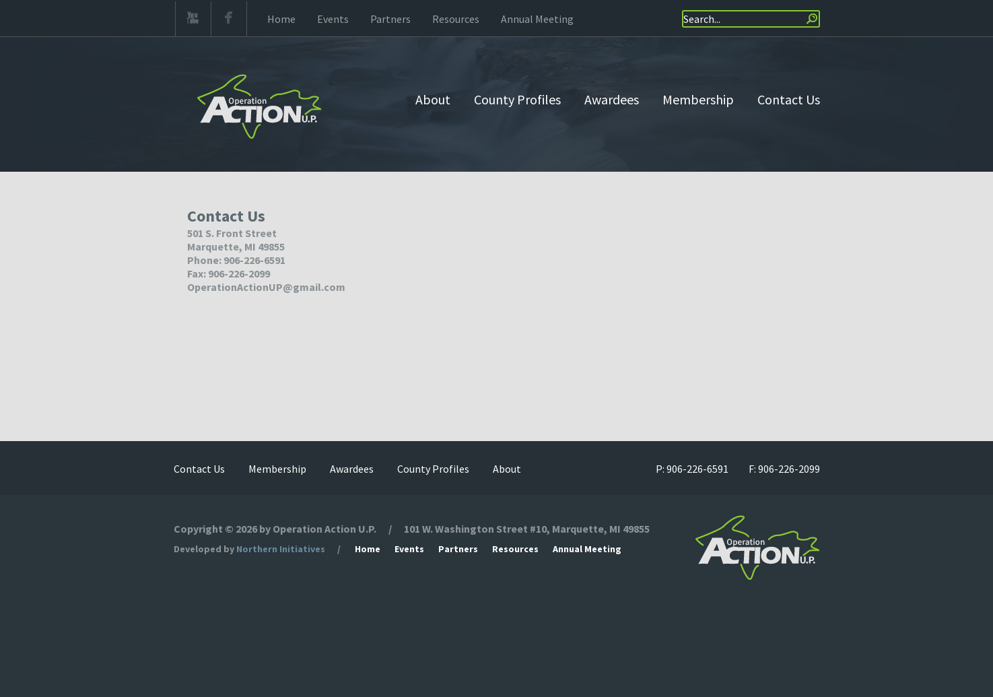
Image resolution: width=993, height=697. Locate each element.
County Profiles (517, 99)
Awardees (611, 99)
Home (281, 19)
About (432, 99)
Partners (390, 19)
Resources (455, 19)
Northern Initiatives (280, 549)
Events (333, 19)
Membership (698, 99)
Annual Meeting (537, 19)
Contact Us (788, 99)
